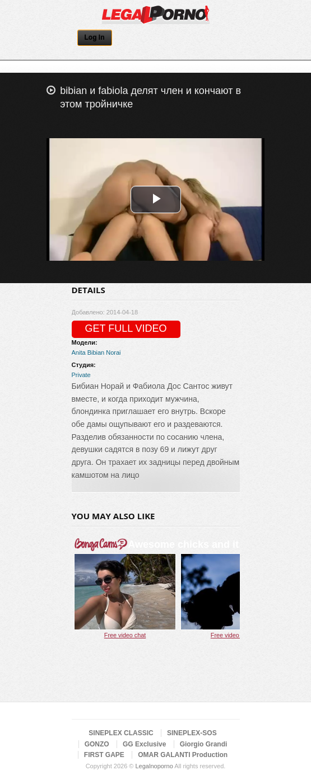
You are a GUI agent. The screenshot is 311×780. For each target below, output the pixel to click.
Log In (95, 37)
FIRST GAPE (104, 755)
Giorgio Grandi (204, 744)
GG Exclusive (144, 744)
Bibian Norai (104, 352)
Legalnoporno (154, 766)
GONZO (97, 744)
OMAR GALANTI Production (183, 755)
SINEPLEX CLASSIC (121, 733)
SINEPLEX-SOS (192, 733)
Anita (79, 352)
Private (81, 375)
